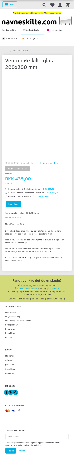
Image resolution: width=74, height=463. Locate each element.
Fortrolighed (10, 312)
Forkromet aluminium (33, 192)
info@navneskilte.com (27, 288)
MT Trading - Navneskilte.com (18, 320)
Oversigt (8, 337)
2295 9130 (55, 288)
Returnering (10, 329)
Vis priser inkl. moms (17, 168)
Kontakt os (10, 333)
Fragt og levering (12, 316)
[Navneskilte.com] (37, 20)
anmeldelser (28, 163)
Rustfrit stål (28, 196)
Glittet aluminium (31, 189)
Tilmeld (11, 450)
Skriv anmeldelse (50, 163)
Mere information (13, 217)
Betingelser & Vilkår (13, 324)
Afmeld (22, 450)
